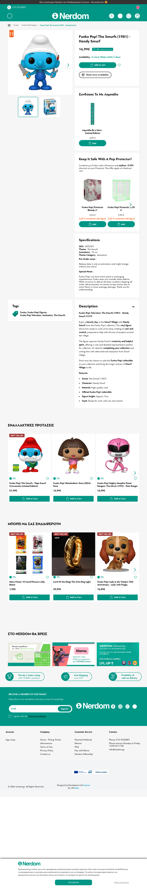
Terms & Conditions (37, 715)
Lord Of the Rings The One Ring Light (72, 580)
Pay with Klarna (82, 749)
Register (64, 708)
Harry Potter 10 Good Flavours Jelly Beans (27, 582)
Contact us (45, 753)
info (75, 787)
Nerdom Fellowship (84, 753)
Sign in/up (10, 739)
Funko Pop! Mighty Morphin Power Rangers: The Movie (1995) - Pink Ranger (115, 484)
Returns (78, 742)
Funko (16, 25)
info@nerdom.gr (116, 748)
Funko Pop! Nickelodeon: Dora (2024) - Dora (73, 484)
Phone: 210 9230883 (119, 739)
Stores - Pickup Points (50, 739)
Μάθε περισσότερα (121, 882)
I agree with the (29, 715)
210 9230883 (19, 7)
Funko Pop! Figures (29, 25)
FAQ (77, 746)
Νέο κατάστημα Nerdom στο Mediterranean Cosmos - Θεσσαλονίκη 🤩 (73, 2)
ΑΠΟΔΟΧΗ (73, 882)
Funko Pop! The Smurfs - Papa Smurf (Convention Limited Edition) (27, 484)
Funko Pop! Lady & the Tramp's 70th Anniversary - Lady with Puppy (116, 582)
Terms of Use (46, 746)
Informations (46, 742)
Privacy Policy (46, 749)
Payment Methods (83, 739)
